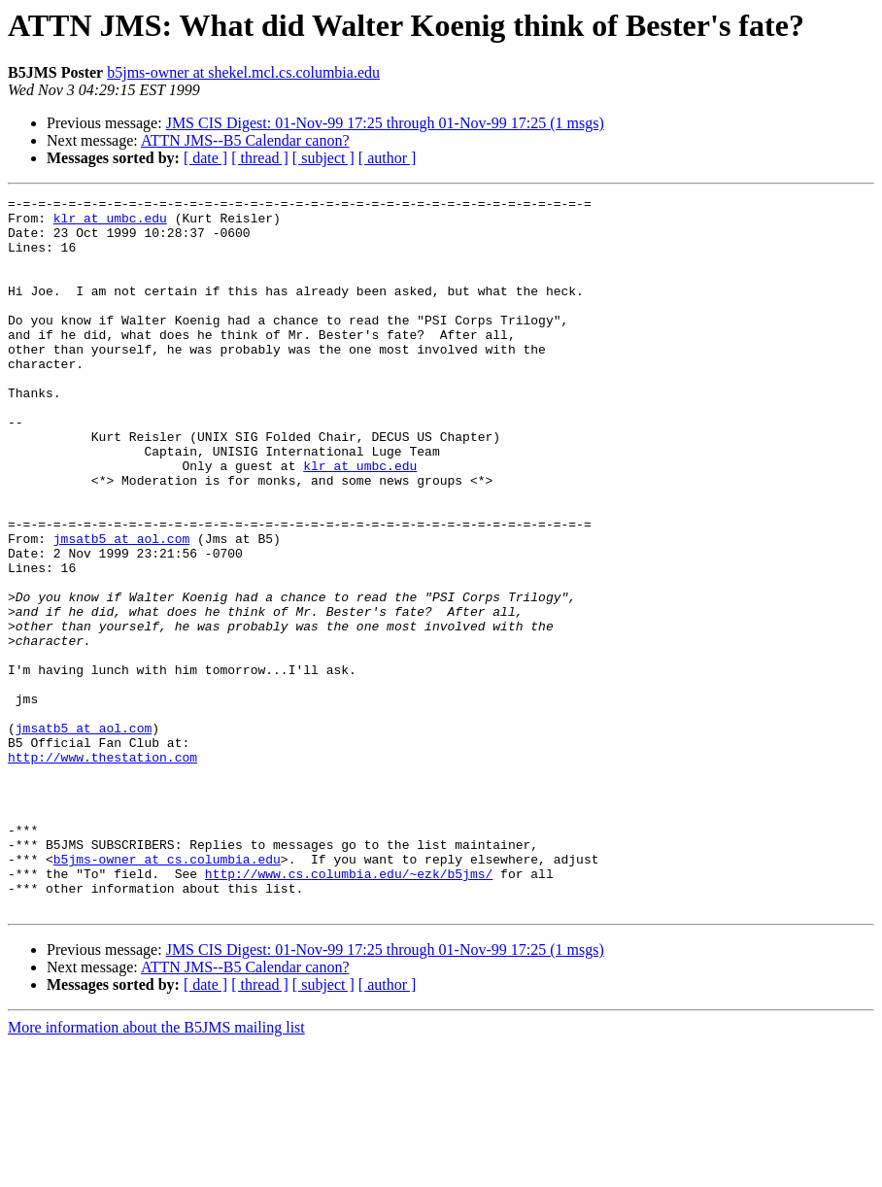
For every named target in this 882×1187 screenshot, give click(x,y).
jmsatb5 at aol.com (121, 608)
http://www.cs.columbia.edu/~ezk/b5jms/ (348, 1010)
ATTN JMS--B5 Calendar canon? (245, 140)
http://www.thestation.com (102, 870)
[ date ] (205, 158)
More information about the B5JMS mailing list (156, 1170)
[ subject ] (323, 158)
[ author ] (387, 158)
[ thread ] (259, 158)
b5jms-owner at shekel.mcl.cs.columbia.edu (243, 72)
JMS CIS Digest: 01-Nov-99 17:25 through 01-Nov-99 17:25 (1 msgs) (385, 123)
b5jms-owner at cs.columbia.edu (167, 992)
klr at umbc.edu (110, 223)
